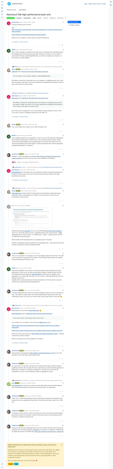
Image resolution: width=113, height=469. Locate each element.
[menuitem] (111, 2)
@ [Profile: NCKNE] (14, 71)
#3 (63, 69)
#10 (63, 205)
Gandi (21, 41)
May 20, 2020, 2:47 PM (31, 69)
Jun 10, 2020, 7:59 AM (25, 268)
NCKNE (13, 49)
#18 (63, 396)
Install (104, 4)
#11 (63, 253)
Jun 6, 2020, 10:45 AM (29, 169)
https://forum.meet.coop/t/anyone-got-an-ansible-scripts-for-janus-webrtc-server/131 (37, 330)
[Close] (62, 445)
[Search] (2, 17)
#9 (63, 190)
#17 (63, 383)
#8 (63, 169)
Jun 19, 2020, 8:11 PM (34, 350)
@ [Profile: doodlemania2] (16, 172)
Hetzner (26, 41)
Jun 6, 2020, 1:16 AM (34, 154)
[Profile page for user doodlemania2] (9, 155)
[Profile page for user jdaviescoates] (9, 23)
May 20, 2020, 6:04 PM (29, 95)
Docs (99, 4)
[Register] (111, 5)
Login (16, 464)
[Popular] (2, 11)
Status (90, 4)
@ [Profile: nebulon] (36, 429)
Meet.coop (43, 322)
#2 (63, 49)
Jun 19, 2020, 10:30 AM (29, 308)
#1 (63, 22)
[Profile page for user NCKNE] (9, 51)
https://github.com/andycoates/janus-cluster (44, 333)
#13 (63, 290)
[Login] (111, 2)
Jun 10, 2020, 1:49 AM (34, 253)
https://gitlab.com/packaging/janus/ (40, 353)
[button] (2, 464)
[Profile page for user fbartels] (9, 70)
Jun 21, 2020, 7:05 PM (29, 383)
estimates (27, 231)
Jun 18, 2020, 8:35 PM (34, 290)
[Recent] (2, 5)
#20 (63, 425)
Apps (85, 4)
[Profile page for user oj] (9, 207)
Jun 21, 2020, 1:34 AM (34, 363)
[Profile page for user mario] (9, 384)
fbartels (14, 69)
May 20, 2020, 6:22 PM (31, 124)
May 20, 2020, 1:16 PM (29, 22)
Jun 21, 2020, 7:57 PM (34, 396)
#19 (63, 410)
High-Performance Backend (53, 231)
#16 (63, 363)
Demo (95, 4)
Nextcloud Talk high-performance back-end (35, 71)
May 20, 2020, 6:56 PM (26, 135)
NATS (60, 233)
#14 (63, 308)
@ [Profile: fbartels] (14, 98)
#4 (63, 95)
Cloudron (16, 41)
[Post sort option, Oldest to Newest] (74, 25)
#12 (63, 268)
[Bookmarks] (2, 14)
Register (11, 464)
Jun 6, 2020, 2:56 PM (23, 205)
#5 (63, 124)
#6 (63, 135)
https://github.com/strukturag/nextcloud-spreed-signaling (29, 34)
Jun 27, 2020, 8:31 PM (34, 410)
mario (13, 383)
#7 (63, 154)
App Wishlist (10, 18)
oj (12, 205)
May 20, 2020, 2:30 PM (26, 49)
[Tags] (2, 8)
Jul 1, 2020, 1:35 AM (33, 425)
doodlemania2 (15, 154)
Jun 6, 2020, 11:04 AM (30, 190)
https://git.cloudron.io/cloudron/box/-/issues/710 (49, 431)
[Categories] (2, 2)
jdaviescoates (15, 22)
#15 (63, 350)
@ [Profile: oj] (48, 255)
